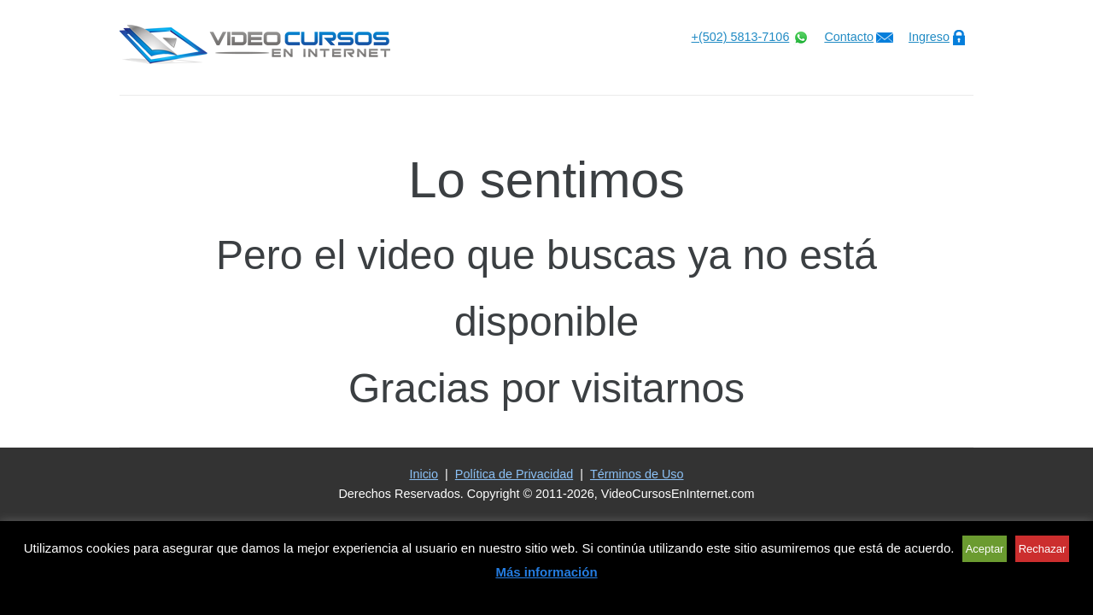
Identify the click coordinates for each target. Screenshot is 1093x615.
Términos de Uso (637, 474)
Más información (546, 572)
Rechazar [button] (1043, 548)
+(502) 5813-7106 (741, 37)
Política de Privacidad (514, 474)
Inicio (423, 474)
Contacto (849, 37)
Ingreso (929, 37)
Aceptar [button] (985, 548)
